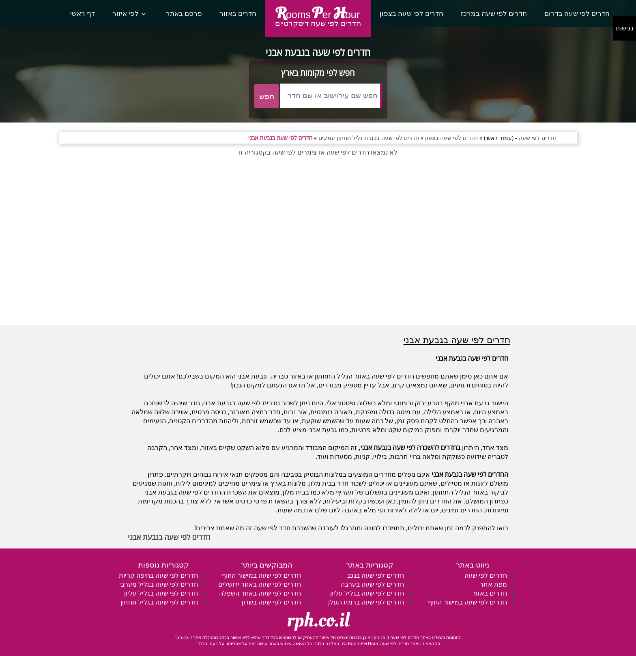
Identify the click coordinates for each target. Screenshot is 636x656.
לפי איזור (125, 13)
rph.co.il (318, 620)
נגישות (624, 28)
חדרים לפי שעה (485, 575)
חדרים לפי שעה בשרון (271, 602)
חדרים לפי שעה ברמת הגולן (366, 602)
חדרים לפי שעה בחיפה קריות (158, 575)
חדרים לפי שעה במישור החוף (467, 602)
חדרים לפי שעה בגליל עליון (367, 593)
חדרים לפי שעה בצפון (411, 13)
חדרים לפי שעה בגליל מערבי (158, 584)
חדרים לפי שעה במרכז (494, 13)
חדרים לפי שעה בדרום (577, 13)
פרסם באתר (184, 13)
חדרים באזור (237, 13)
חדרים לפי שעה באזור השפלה (260, 593)
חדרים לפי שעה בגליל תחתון (159, 602)
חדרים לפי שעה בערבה (372, 584)
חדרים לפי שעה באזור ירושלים (259, 584)
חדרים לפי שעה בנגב (375, 575)
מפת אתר (493, 584)
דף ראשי (82, 13)
